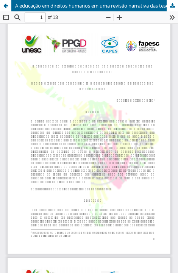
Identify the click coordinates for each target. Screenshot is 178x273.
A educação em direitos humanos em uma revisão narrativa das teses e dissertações (96, 5)
